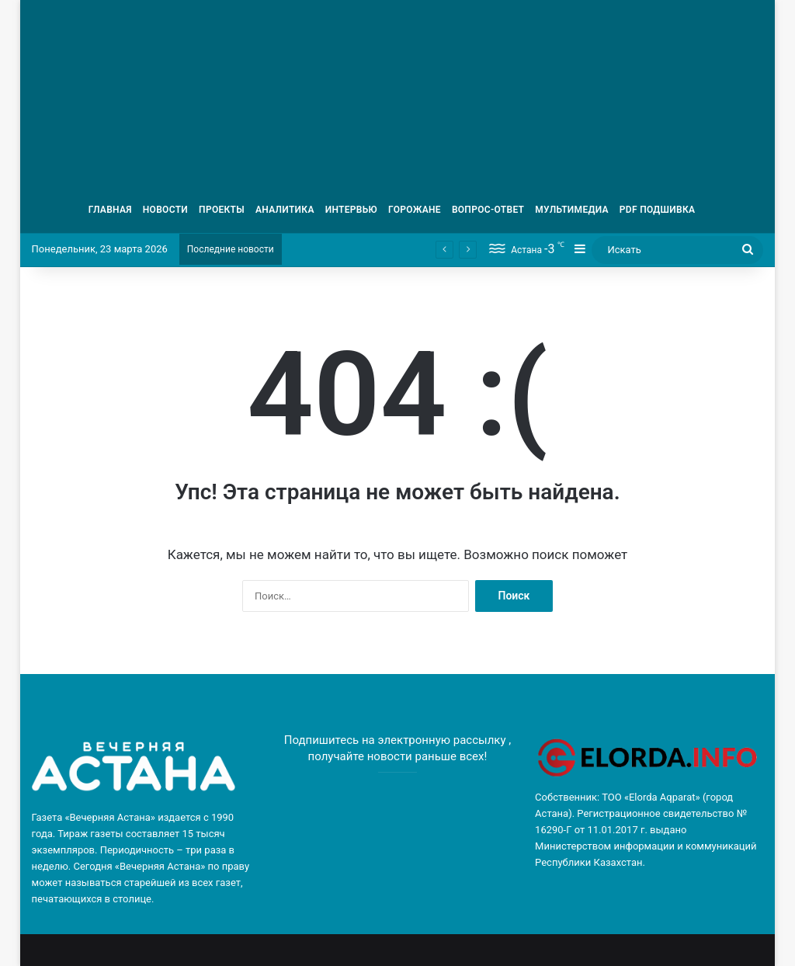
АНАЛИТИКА (284, 209)
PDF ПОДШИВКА (658, 209)
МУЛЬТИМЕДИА (572, 209)
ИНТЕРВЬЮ (351, 209)
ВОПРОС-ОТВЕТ (488, 209)
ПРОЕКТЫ (222, 209)
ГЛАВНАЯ (110, 209)
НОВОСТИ (165, 209)
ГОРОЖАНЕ (414, 209)
